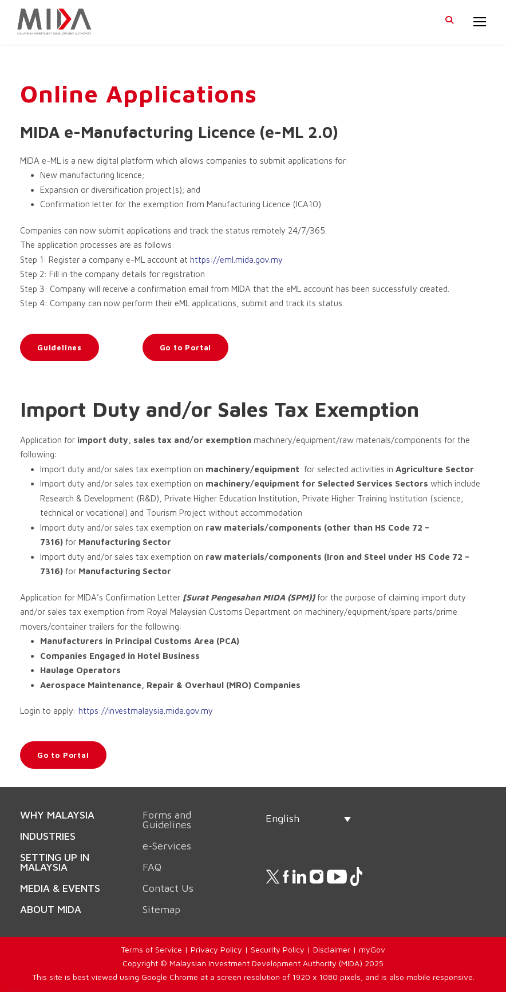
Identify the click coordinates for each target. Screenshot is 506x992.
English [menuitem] (282, 818)
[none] (308, 818)
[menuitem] (308, 818)
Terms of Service (151, 949)
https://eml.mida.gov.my (236, 259)
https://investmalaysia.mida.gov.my (145, 711)
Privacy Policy (216, 949)
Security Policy (278, 949)
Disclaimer (331, 949)
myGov (372, 949)
